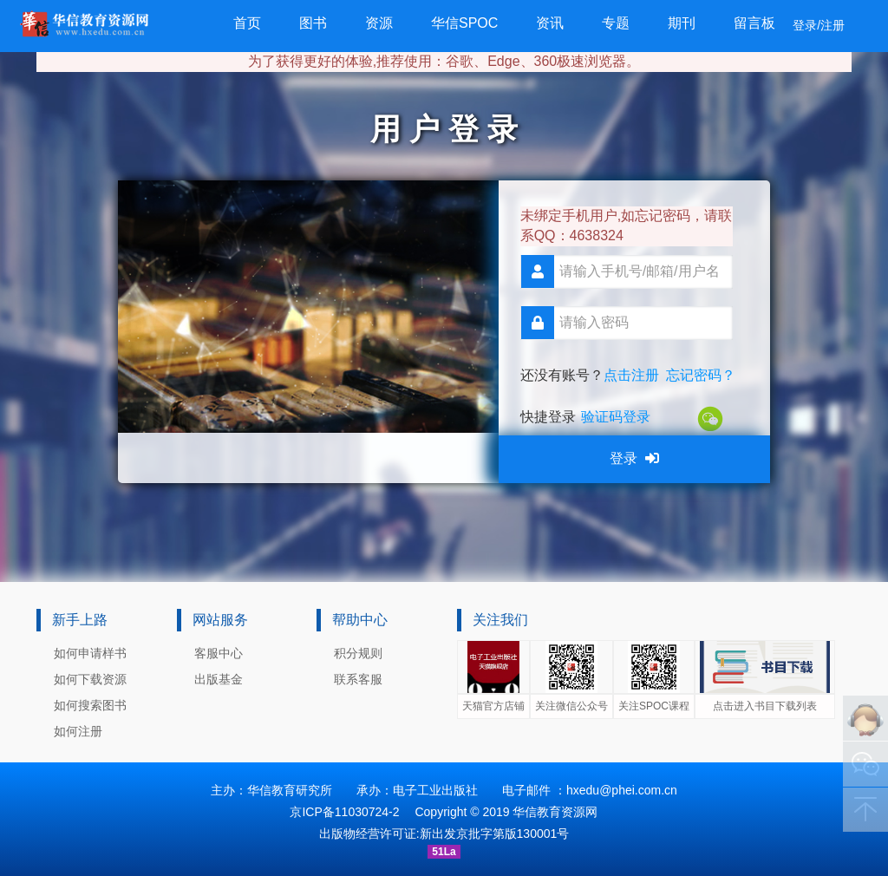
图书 (313, 23)
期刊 (681, 23)
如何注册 (78, 731)
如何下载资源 (90, 679)
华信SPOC (464, 23)
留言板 (754, 23)
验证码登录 (615, 416)
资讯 (550, 23)
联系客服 (358, 679)
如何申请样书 (90, 653)
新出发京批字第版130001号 (495, 833)
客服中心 (218, 653)
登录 (634, 458)
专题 (616, 23)
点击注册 (631, 375)
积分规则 (358, 653)
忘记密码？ (700, 375)
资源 (379, 23)
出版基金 (218, 679)
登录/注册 (819, 25)
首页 (247, 23)
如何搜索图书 (90, 705)
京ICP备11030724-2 (344, 812)
